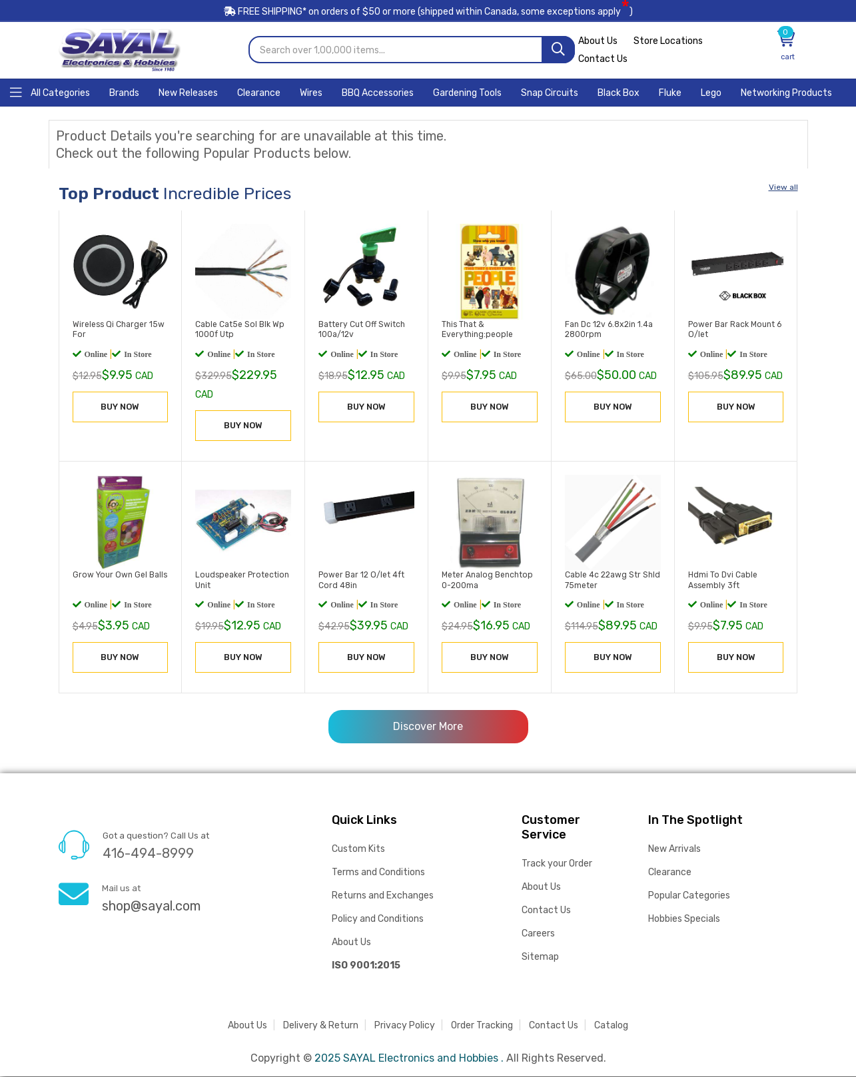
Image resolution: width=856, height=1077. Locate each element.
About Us (598, 41)
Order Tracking (482, 1026)
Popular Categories (689, 896)
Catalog (611, 1026)
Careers (538, 934)
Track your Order (557, 864)
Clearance (669, 873)
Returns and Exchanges (383, 896)
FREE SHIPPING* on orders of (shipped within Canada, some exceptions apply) (428, 12)
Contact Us (603, 59)
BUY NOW (120, 407)
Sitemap (540, 957)
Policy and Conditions (378, 919)
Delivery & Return (320, 1026)
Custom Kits (358, 849)
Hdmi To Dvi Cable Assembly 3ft (722, 581)
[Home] (50, 92)
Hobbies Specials (684, 919)
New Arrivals (674, 849)
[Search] (558, 50)
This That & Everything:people (476, 330)
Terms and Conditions (378, 873)
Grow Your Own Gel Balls (119, 575)
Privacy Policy (404, 1026)
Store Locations (668, 41)
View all (783, 187)
